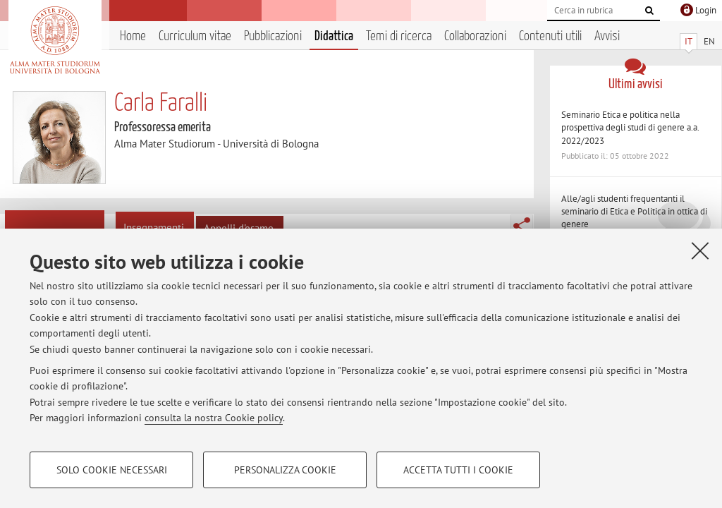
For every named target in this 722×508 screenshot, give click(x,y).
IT (688, 41)
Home (133, 36)
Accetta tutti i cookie (458, 470)
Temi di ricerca (399, 36)
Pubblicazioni (273, 36)
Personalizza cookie (285, 470)
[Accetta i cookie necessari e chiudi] (700, 250)
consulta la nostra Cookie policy (214, 417)
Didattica (333, 36)
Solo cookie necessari (111, 470)
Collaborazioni (475, 36)
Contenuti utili (550, 36)
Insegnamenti (153, 227)
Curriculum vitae (195, 36)
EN (709, 41)
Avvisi (607, 36)
